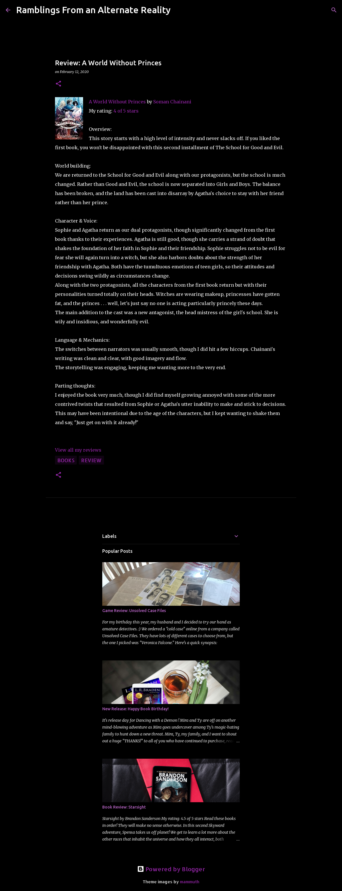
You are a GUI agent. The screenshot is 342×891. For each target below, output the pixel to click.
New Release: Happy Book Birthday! (135, 709)
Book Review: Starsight (124, 807)
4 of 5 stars (126, 111)
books (65, 460)
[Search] (178, 10)
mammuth (189, 881)
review (91, 460)
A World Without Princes (117, 102)
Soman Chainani (172, 102)
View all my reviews (78, 450)
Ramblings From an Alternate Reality (93, 10)
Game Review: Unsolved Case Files (134, 610)
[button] (58, 84)
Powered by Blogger (171, 869)
